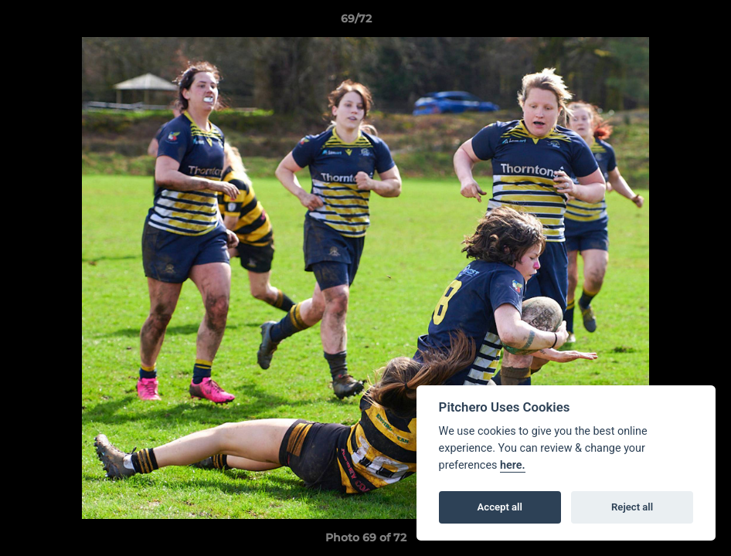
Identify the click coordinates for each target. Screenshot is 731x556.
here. (512, 465)
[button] (666, 22)
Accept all (500, 507)
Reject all (632, 507)
